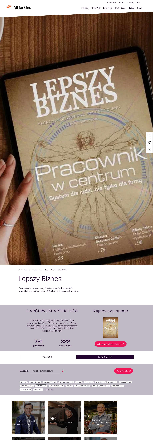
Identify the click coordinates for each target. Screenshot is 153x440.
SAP (23, 382)
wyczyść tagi (49, 389)
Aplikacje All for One (82, 386)
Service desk (111, 2)
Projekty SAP (35, 382)
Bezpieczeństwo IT (56, 386)
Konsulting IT (41, 386)
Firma (69, 386)
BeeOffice (38, 389)
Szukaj (131, 2)
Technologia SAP (50, 382)
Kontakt (121, 2)
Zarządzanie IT (118, 386)
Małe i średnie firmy (66, 382)
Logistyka (100, 382)
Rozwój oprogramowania (101, 386)
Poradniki (48, 357)
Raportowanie (26, 389)
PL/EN (139, 2)
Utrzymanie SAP (27, 386)
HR (78, 382)
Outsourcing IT (125, 382)
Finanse (89, 382)
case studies (105, 357)
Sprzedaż (112, 382)
